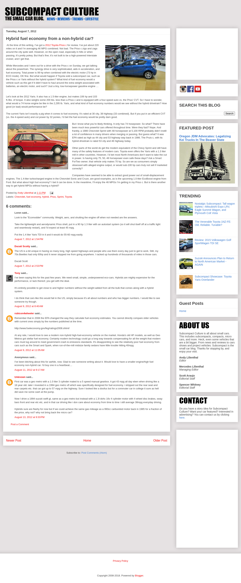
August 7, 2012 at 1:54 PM (28, 239)
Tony (17, 273)
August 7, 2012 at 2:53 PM (28, 265)
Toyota (68, 196)
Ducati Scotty (22, 246)
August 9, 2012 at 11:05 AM (29, 350)
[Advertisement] (207, 53)
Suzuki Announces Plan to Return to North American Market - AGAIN (214, 261)
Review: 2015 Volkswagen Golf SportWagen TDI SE (213, 241)
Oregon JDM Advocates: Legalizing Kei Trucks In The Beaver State (205, 137)
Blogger (139, 575)
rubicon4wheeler (24, 313)
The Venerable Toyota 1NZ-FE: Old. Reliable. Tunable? (213, 223)
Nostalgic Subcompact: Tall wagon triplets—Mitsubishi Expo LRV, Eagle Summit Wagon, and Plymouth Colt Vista (215, 208)
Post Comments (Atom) (94, 452)
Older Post (160, 440)
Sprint (60, 196)
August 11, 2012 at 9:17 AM (29, 369)
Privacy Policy (120, 560)
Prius (53, 196)
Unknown (20, 377)
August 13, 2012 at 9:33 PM (29, 417)
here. (182, 417)
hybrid (45, 196)
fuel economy (33, 196)
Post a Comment (20, 424)
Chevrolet (20, 196)
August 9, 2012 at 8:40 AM (28, 306)
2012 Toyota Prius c (56, 45)
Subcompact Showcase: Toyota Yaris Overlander (213, 278)
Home (87, 440)
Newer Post (13, 440)
